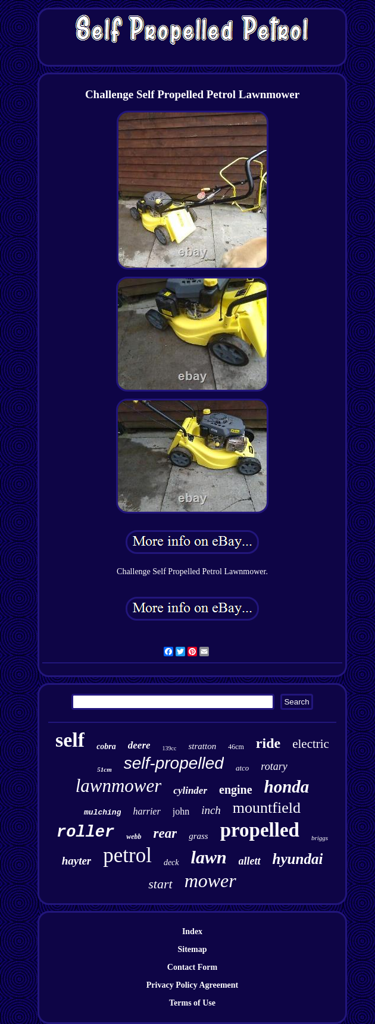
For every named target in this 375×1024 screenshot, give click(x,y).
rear (165, 833)
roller (85, 832)
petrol (127, 855)
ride (268, 743)
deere (139, 745)
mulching (102, 812)
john (181, 811)
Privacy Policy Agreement (192, 985)
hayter (77, 860)
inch (211, 810)
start (160, 883)
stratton (202, 746)
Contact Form (192, 967)
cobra (106, 746)
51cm (104, 769)
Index (192, 931)
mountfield (267, 807)
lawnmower (119, 785)
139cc (169, 748)
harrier (146, 811)
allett (250, 861)
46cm (236, 747)
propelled (259, 830)
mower (210, 880)
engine (235, 789)
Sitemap (192, 949)
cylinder (190, 790)
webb (133, 836)
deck (171, 862)
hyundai (298, 859)
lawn (209, 857)
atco (242, 767)
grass (198, 836)
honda (287, 786)
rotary (274, 766)
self (70, 740)
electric (310, 744)
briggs (319, 837)
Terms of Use (192, 1002)
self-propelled (174, 763)
